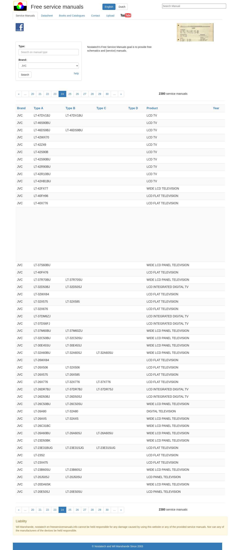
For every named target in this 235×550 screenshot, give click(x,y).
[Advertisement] (111, 32)
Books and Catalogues (72, 15)
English (109, 6)
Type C (101, 108)
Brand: (23, 59)
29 (99, 93)
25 (69, 93)
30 (107, 93)
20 (32, 93)
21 (40, 93)
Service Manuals (25, 15)
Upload (110, 15)
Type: (22, 46)
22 (47, 93)
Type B (70, 108)
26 (77, 93)
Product (152, 108)
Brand (21, 108)
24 (62, 93)
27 (84, 93)
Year (216, 108)
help (76, 73)
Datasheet (47, 15)
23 (55, 93)
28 (92, 93)
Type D (133, 108)
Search (25, 74)
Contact (95, 15)
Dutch (122, 6)
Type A (38, 108)
